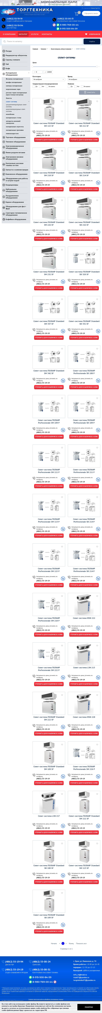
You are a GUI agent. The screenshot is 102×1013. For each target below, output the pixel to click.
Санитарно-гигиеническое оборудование (16, 214)
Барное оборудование (15, 202)
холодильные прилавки (15, 130)
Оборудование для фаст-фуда (16, 207)
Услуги (34, 34)
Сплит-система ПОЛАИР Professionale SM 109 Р (49, 421)
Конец (71, 943)
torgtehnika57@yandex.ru (84, 980)
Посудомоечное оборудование (12, 197)
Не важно (52, 86)
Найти (92, 41)
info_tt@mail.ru (80, 975)
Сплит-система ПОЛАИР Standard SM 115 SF (48, 124)
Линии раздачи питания (15, 152)
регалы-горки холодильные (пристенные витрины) (16, 94)
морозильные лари (13, 89)
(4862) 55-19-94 (14, 961)
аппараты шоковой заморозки (13, 122)
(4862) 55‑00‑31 (65, 19)
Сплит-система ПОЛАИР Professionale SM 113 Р (49, 520)
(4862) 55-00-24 (41, 961)
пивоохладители (12, 133)
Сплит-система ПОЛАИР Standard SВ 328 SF (84, 273)
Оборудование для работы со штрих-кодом (17, 179)
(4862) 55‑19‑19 (14, 19)
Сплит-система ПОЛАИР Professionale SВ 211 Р (84, 471)
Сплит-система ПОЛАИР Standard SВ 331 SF (84, 322)
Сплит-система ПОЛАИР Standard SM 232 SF (48, 273)
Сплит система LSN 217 (49, 816)
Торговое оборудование (16, 137)
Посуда (9, 51)
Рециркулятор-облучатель (16, 55)
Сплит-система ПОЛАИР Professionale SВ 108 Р (84, 372)
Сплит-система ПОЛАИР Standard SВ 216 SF (84, 223)
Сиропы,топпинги (13, 60)
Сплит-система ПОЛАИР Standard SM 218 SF (48, 174)
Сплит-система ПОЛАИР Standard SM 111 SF (84, 817)
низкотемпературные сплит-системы (16, 110)
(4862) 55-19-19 (43, 135)
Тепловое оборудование (16, 142)
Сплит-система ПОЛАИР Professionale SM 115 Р (49, 570)
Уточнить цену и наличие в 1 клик (49, 140)
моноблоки (10, 114)
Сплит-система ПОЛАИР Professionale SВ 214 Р (84, 520)
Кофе (8, 68)
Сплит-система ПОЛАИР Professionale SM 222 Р (49, 668)
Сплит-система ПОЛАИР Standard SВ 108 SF (48, 866)
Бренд (70, 76)
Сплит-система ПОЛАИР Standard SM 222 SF (48, 718)
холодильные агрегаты (15, 127)
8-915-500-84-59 (69, 28)
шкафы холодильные (14, 82)
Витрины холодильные (14, 79)
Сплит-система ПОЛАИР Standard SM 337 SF (48, 322)
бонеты (9, 98)
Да (36, 86)
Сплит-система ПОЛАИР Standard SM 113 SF (84, 866)
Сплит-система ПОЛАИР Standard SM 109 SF (48, 767)
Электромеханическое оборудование (15, 147)
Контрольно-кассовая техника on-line (14, 164)
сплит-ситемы (11, 102)
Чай (7, 64)
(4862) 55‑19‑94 (15, 26)
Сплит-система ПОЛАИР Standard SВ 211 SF (84, 124)
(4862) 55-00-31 (41, 969)
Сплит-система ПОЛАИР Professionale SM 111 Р (49, 471)
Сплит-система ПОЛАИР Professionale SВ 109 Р (84, 421)
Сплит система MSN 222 (84, 618)
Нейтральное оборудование (12, 190)
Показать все (81, 943)
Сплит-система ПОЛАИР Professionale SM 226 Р (84, 767)
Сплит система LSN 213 (84, 667)
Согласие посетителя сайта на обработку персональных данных (45, 999)
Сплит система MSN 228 (84, 717)
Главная (35, 49)
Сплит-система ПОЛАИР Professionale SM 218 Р (49, 619)
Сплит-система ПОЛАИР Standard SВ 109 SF (48, 916)
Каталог (23, 34)
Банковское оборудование (16, 174)
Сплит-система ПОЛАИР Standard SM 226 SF (48, 223)
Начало (54, 943)
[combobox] (49, 79)
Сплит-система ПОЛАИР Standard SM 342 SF (48, 372)
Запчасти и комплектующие (17, 170)
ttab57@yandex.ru (81, 977)
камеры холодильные (14, 86)
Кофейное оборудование (16, 219)
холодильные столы (13, 118)
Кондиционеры (12, 185)
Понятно (89, 1007)
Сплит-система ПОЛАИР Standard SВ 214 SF (84, 174)
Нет (43, 86)
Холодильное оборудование (12, 74)
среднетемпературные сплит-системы (16, 106)
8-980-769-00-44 (69, 25)
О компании (9, 34)
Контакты (47, 34)
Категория (37, 76)
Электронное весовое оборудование (14, 158)
